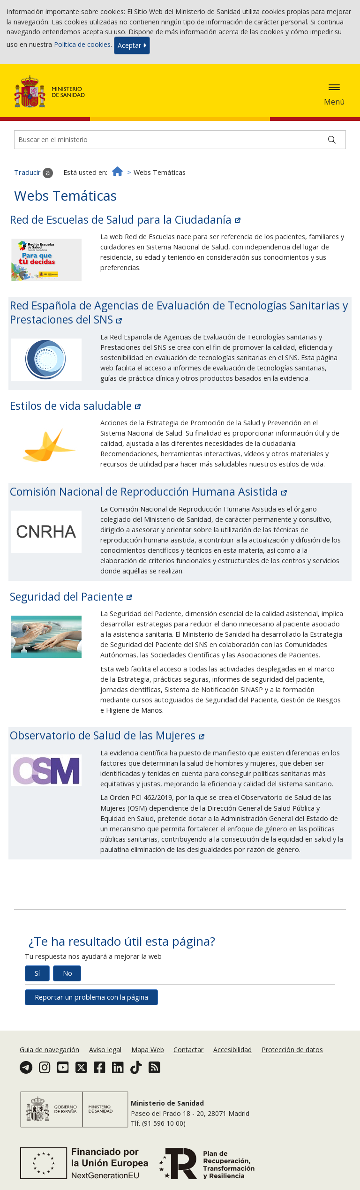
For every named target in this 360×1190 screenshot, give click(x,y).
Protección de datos (292, 1049)
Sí (37, 973)
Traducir (33, 173)
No (67, 973)
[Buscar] (332, 139)
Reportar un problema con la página (91, 997)
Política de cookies (82, 44)
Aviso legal (105, 1049)
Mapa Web (147, 1049)
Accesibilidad (232, 1049)
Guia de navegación (49, 1049)
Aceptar (132, 45)
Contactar (188, 1049)
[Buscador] (180, 139)
